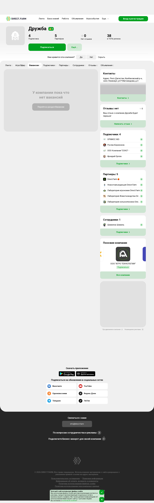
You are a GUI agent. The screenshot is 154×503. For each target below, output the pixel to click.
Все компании (123, 275)
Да (81, 57)
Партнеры (64, 65)
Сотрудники (79, 65)
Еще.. (105, 18)
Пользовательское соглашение (65, 478)
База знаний (53, 18)
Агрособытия (92, 18)
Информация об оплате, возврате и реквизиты (77, 481)
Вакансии (34, 65)
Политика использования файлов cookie (77, 484)
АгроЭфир (20, 65)
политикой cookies (69, 500)
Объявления (77, 18)
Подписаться (47, 47)
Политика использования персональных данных (77, 486)
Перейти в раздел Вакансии (51, 107)
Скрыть (101, 57)
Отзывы (93, 65)
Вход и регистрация (133, 18)
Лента (41, 18)
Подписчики (49, 65)
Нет (91, 57)
